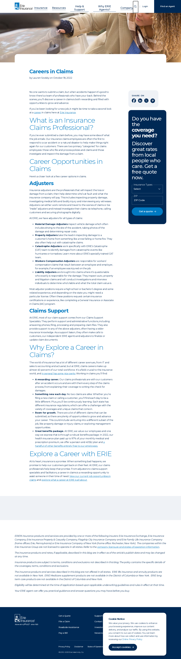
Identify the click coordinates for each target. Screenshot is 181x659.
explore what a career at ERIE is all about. (64, 480)
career (37, 112)
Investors (99, 627)
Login (145, 6)
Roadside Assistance (69, 627)
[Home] (24, 6)
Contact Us (99, 621)
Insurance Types (143, 185)
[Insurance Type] (147, 189)
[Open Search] (135, 7)
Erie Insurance (68, 112)
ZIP (136, 196)
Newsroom (99, 633)
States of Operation (96, 647)
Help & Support (80, 6)
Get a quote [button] (146, 211)
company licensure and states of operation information (128, 547)
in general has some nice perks (58, 373)
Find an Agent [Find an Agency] (167, 6)
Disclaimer (78, 647)
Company (121, 6)
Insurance (47, 6)
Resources (61, 6)
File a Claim (64, 621)
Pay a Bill (63, 633)
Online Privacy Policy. (132, 639)
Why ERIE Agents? (102, 6)
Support (98, 616)
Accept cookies (121, 647)
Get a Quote (65, 616)
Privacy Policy (64, 647)
